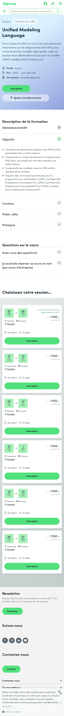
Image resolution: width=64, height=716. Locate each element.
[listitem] (32, 139)
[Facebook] (5, 640)
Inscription (16, 88)
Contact (11, 668)
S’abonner (12, 611)
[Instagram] (12, 640)
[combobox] (60, 691)
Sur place (12, 332)
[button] (32, 711)
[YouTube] (25, 640)
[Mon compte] (45, 3)
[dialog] (32, 702)
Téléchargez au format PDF (14, 127)
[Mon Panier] (60, 3)
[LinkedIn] (18, 640)
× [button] (61, 693)
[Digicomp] (9, 4)
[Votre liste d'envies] (53, 3)
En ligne (26, 332)
